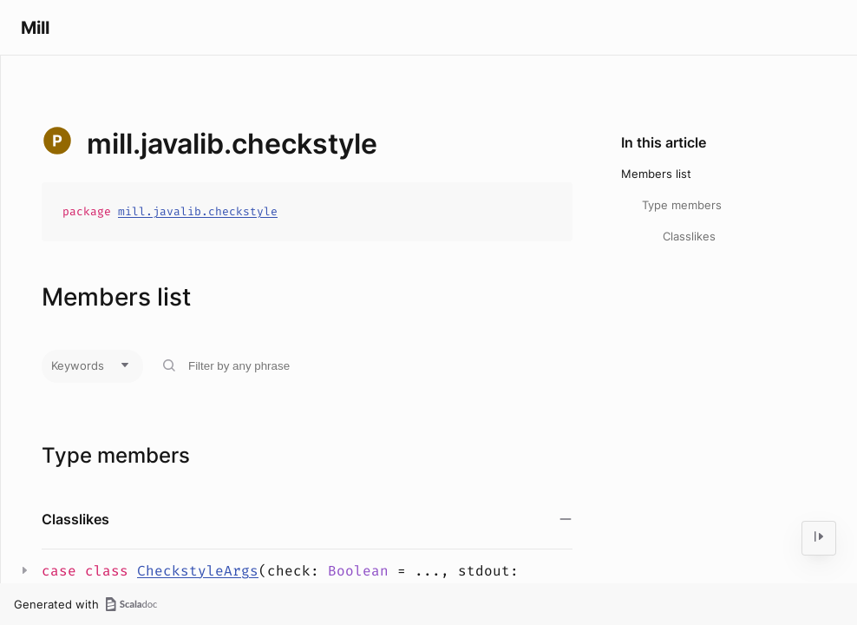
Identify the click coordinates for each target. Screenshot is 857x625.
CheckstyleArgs (197, 571)
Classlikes (689, 236)
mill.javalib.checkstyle (198, 211)
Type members (682, 205)
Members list (656, 174)
